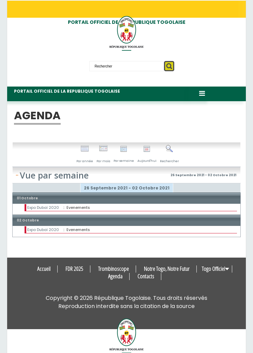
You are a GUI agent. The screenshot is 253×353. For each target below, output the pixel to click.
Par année (84, 154)
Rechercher (169, 154)
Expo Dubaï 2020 (43, 207)
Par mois (103, 154)
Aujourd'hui (147, 154)
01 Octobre (27, 198)
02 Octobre (28, 220)
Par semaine (124, 154)
